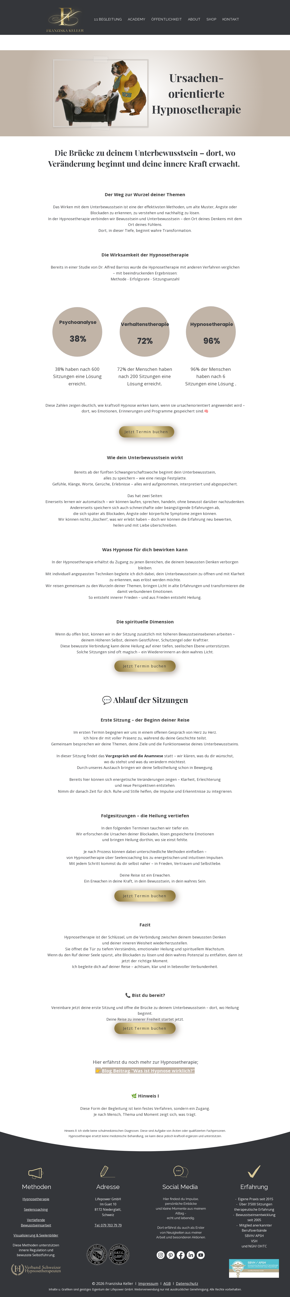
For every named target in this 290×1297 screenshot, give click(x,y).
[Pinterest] (171, 1255)
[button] (108, 19)
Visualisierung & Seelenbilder (35, 1235)
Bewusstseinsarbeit (36, 1225)
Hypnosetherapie (35, 1199)
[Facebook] (181, 1255)
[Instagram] (161, 1255)
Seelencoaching (36, 1209)
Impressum (148, 1283)
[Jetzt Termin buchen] (146, 431)
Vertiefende (36, 1220)
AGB (167, 1283)
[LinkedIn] (191, 1255)
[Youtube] (201, 1255)
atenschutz (188, 1283)
